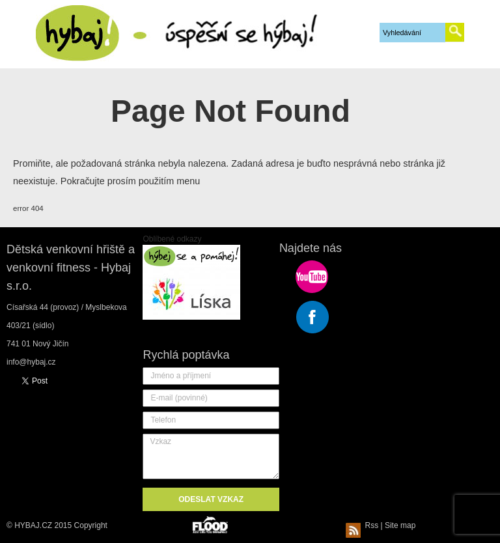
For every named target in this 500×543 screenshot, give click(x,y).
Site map (400, 525)
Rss (364, 525)
